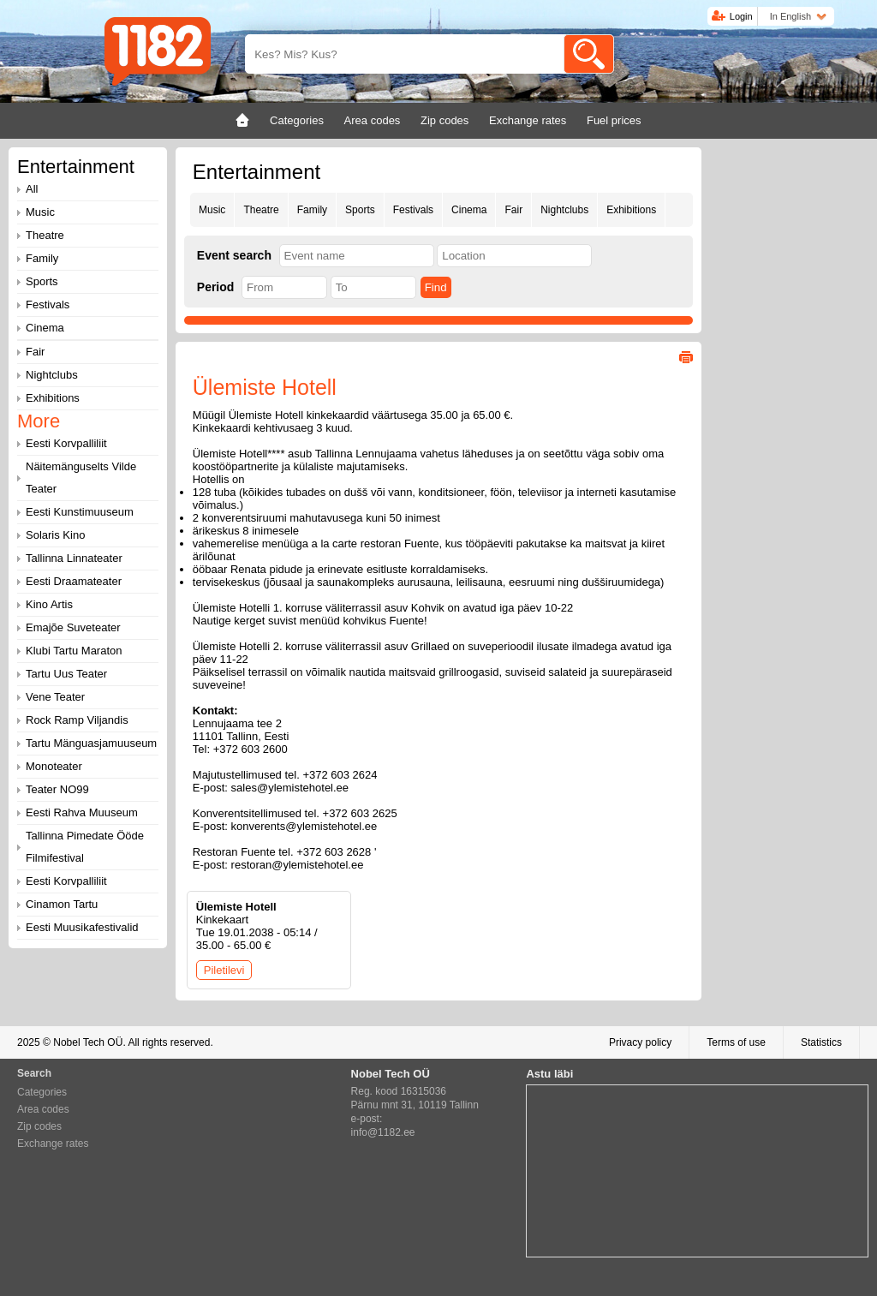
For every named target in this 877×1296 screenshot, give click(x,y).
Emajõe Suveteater (73, 627)
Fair (513, 210)
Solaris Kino (55, 535)
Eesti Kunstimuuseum (80, 511)
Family (312, 210)
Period (216, 287)
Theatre (260, 210)
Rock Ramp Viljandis (77, 720)
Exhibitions (631, 210)
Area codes (43, 1109)
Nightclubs (564, 210)
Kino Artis (49, 604)
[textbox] (356, 255)
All (32, 188)
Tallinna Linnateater (74, 558)
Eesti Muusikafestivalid (82, 927)
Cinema (468, 210)
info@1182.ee (383, 1132)
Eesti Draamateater (74, 581)
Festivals (413, 210)
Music (212, 210)
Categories (42, 1092)
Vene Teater (55, 696)
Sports (360, 210)
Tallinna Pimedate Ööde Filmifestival (85, 846)
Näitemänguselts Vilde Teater (81, 477)
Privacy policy (640, 1042)
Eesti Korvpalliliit (66, 443)
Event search (234, 255)
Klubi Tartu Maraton (74, 650)
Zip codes (39, 1126)
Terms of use (736, 1042)
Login (741, 16)
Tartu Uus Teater (66, 673)
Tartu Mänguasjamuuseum (91, 743)
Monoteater (54, 766)
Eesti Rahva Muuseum (82, 812)
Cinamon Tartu (62, 904)
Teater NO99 (57, 789)
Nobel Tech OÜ (87, 1042)
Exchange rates (52, 1144)
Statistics (821, 1042)
